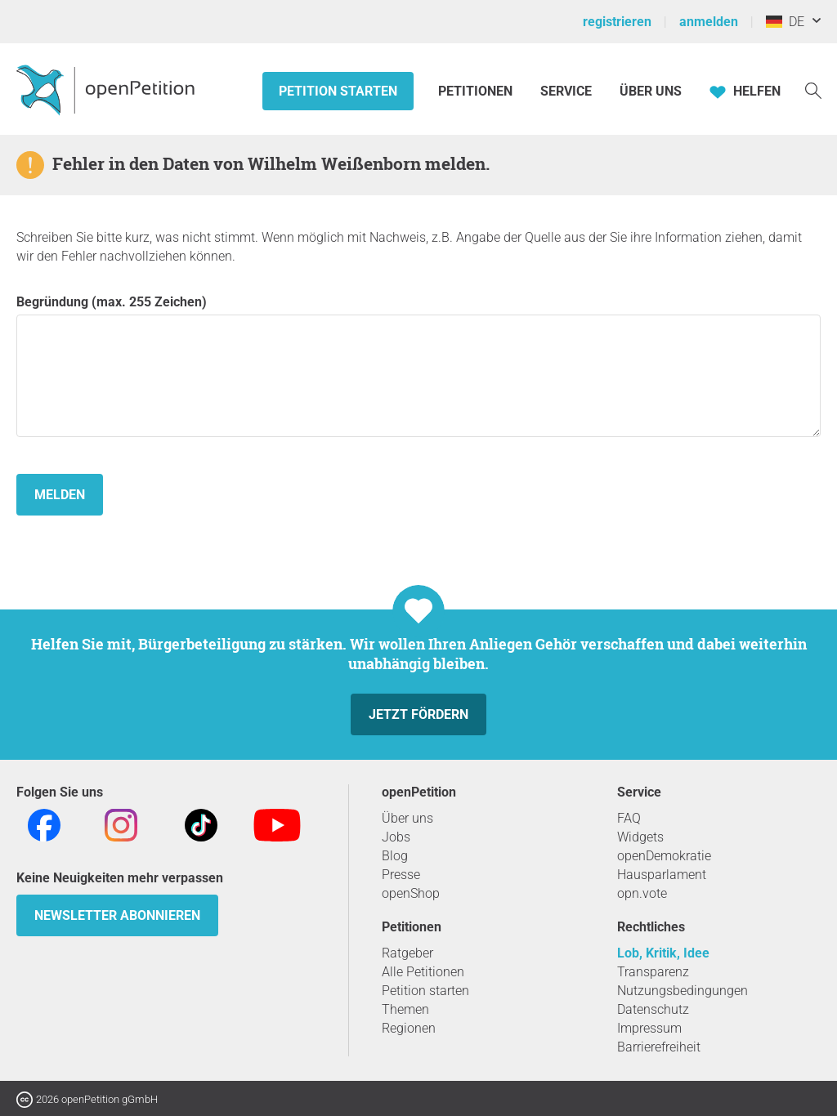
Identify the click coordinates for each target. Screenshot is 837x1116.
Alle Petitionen (423, 972)
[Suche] (813, 89)
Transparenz (653, 972)
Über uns (407, 818)
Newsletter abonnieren (117, 915)
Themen (405, 1009)
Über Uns (651, 91)
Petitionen (477, 91)
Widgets (640, 837)
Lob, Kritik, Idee (663, 953)
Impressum (649, 1028)
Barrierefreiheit (658, 1047)
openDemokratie (664, 856)
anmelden (708, 21)
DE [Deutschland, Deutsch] (785, 21)
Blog (395, 856)
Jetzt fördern (418, 714)
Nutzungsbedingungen (682, 990)
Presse (401, 874)
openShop (411, 893)
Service (566, 91)
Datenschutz (653, 1009)
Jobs (396, 837)
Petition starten (338, 91)
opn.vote (642, 893)
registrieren (617, 21)
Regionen (409, 1028)
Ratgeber (407, 953)
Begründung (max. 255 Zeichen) (418, 365)
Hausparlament (661, 874)
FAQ (629, 818)
